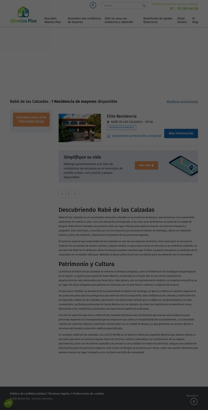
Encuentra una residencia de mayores (84, 20)
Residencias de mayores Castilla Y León (115, 69)
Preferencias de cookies (88, 393)
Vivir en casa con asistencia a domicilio (119, 20)
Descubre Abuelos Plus (52, 20)
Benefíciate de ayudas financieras (157, 20)
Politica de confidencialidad (28, 393)
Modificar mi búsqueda (182, 101)
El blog (195, 20)
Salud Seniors (182, 20)
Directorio (80, 69)
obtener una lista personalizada (31, 119)
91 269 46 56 (188, 8)
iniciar (146, 165)
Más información (181, 133)
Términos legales (59, 393)
